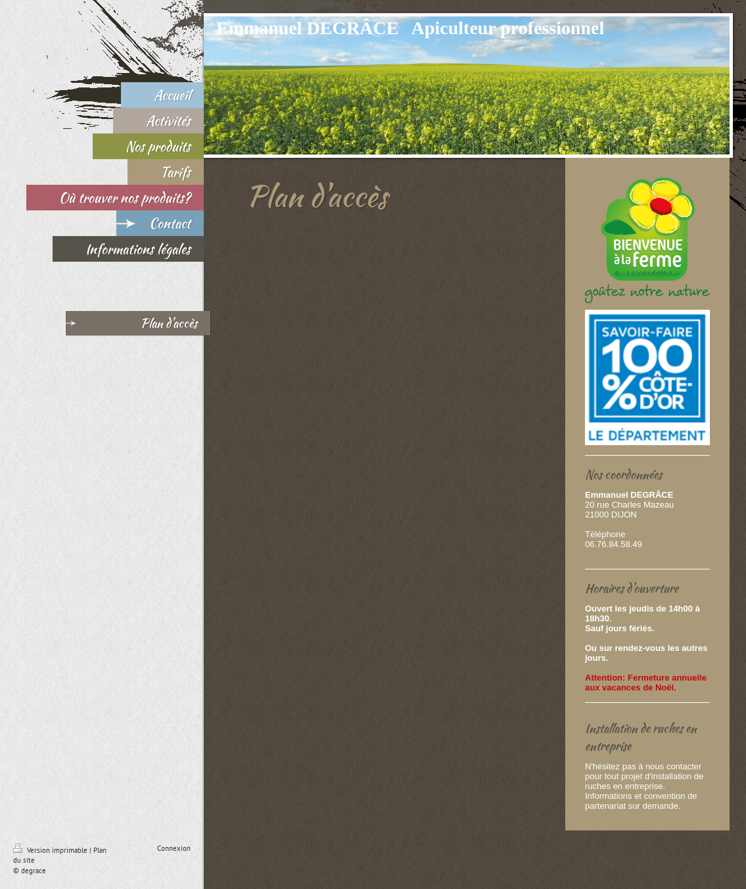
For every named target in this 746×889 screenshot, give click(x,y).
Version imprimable (51, 850)
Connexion (174, 848)
